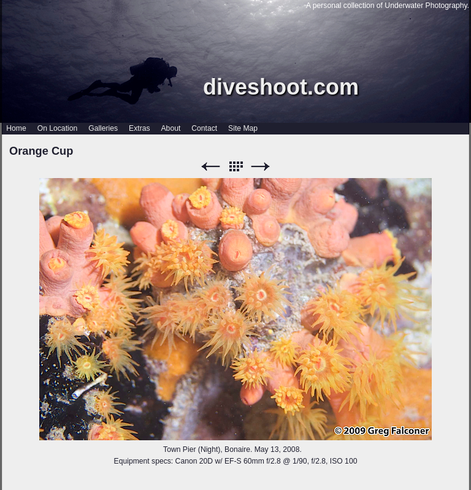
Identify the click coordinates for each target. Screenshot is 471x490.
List (235, 166)
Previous (210, 166)
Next (260, 166)
